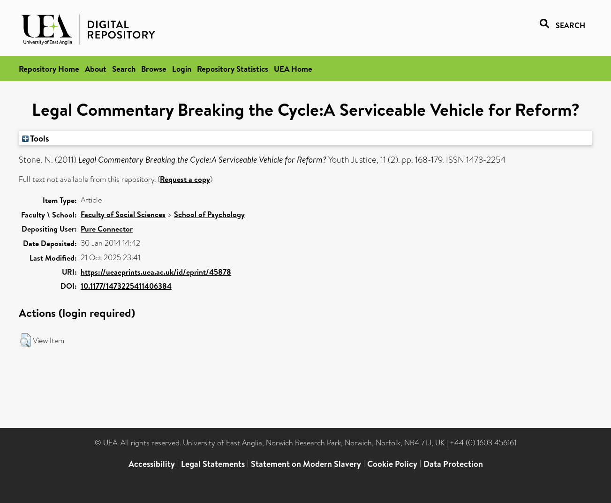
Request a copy (185, 179)
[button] (25, 340)
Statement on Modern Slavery (306, 464)
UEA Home (293, 68)
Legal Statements (213, 464)
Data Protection (453, 464)
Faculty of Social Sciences (123, 214)
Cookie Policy (392, 464)
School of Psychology (209, 214)
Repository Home (49, 68)
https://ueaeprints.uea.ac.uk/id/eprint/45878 (156, 272)
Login (181, 68)
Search (124, 68)
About (95, 68)
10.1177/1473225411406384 (126, 286)
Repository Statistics (232, 68)
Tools (35, 138)
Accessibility (151, 464)
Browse (153, 68)
